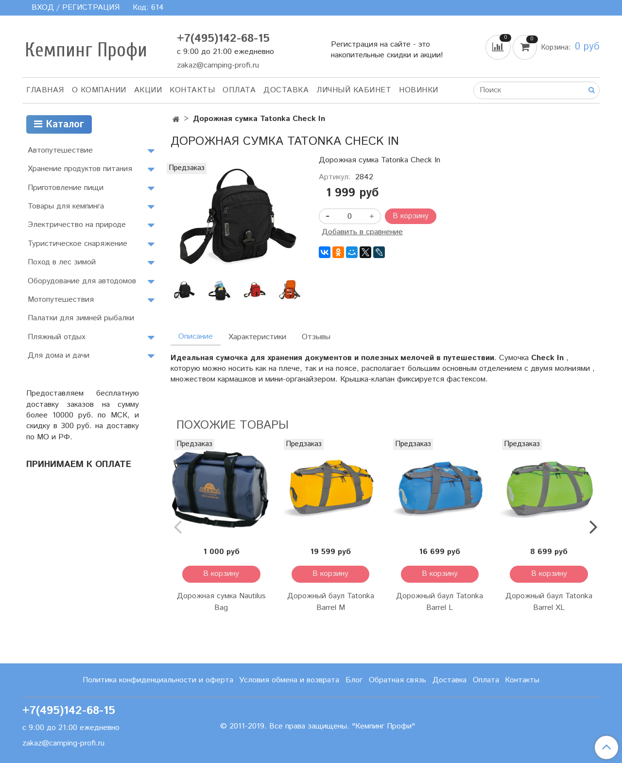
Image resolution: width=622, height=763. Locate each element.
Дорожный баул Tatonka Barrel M (330, 601)
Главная (45, 90)
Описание (195, 336)
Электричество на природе (77, 224)
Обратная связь (397, 680)
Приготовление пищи (66, 187)
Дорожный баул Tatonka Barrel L (439, 601)
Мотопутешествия (61, 299)
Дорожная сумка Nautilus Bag (221, 601)
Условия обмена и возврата (289, 680)
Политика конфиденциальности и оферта (158, 680)
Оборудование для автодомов (82, 281)
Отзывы (316, 337)
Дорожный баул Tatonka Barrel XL (548, 601)
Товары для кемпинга (66, 206)
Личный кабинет (353, 90)
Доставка (286, 90)
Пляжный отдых (57, 337)
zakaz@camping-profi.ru (218, 65)
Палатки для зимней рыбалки (81, 318)
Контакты (192, 90)
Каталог (59, 125)
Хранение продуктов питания (80, 168)
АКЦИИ (148, 90)
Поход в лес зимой (62, 262)
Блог (354, 680)
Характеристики (257, 337)
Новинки (418, 90)
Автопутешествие (60, 150)
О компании (99, 90)
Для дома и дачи (58, 355)
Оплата (239, 90)
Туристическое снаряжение (77, 243)
